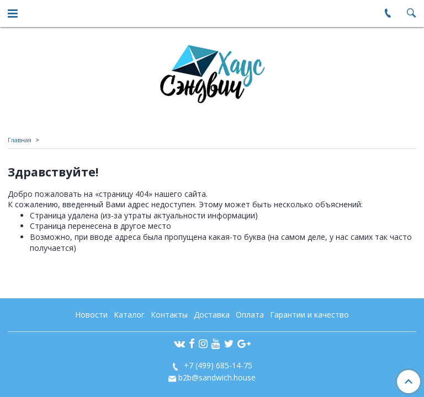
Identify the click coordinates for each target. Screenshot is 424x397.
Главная (19, 140)
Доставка (212, 314)
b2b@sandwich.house (217, 377)
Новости (91, 314)
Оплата (250, 314)
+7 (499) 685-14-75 (217, 365)
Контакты (169, 314)
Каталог (129, 314)
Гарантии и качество (309, 314)
